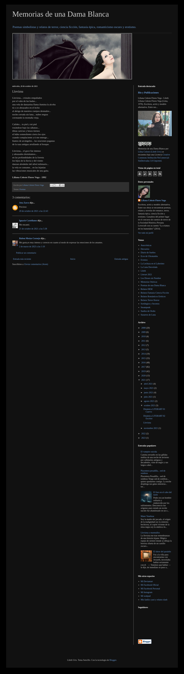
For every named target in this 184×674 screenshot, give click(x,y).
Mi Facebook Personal (150, 588)
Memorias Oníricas (149, 282)
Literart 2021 (146, 274)
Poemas (22, 189)
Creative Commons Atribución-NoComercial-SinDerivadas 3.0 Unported (154, 158)
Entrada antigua (121, 259)
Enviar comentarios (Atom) (36, 264)
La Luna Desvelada (149, 267)
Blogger (112, 660)
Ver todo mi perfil (145, 233)
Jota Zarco (24, 203)
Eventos (144, 260)
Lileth (143, 271)
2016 (143, 362)
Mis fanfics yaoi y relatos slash (154, 600)
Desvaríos (145, 249)
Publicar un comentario (26, 253)
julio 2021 (148, 397)
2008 (143, 328)
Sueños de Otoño (148, 311)
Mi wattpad (146, 596)
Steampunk (145, 307)
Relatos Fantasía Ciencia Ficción (155, 293)
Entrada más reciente (22, 259)
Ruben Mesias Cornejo (29, 238)
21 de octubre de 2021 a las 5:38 (33, 229)
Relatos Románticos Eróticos (153, 296)
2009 (143, 332)
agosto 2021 (149, 401)
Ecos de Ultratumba (149, 256)
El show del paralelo (162, 551)
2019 (143, 371)
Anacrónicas (146, 245)
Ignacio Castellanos (28, 220)
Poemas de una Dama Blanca (153, 285)
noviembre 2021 (151, 428)
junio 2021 (149, 392)
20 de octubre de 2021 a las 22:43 (33, 211)
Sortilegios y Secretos (150, 304)
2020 (143, 375)
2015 (143, 358)
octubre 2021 (150, 405)
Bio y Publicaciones (148, 92)
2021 (143, 380)
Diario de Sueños (148, 252)
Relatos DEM (147, 289)
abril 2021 (148, 384)
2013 (143, 349)
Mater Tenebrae (147, 516)
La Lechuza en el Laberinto (152, 263)
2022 (143, 433)
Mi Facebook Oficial (150, 585)
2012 (143, 345)
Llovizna (147, 423)
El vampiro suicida (149, 452)
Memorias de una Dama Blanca (60, 14)
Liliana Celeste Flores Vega (153, 200)
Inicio (72, 259)
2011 (143, 341)
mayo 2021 (149, 388)
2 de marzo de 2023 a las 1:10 (32, 246)
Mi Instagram (146, 592)
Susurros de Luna (148, 315)
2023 (143, 438)
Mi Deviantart (147, 581)
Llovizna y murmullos (150, 533)
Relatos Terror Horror (150, 300)
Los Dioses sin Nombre (151, 278)
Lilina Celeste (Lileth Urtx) (150, 152)
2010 (143, 336)
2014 (143, 354)
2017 (143, 367)
